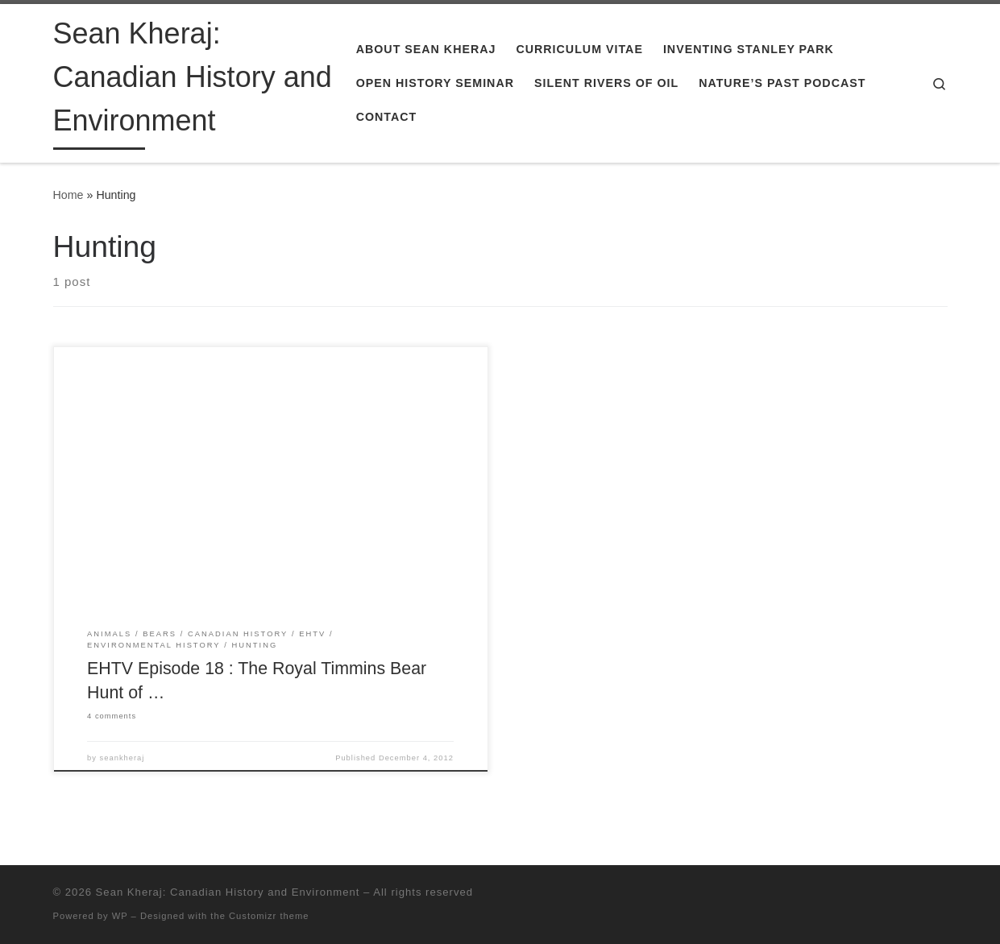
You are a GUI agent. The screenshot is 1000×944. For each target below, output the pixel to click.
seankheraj (122, 758)
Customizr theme (269, 916)
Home (68, 194)
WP (120, 916)
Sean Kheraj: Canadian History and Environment (228, 892)
